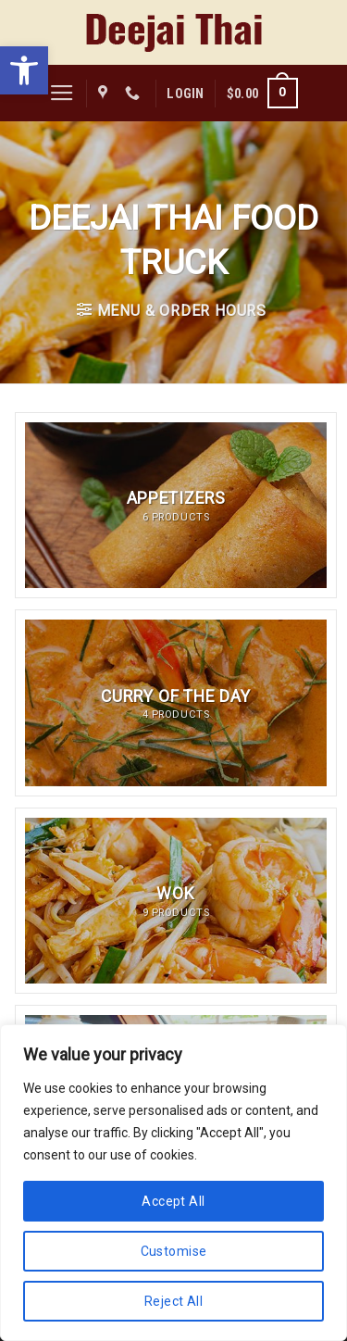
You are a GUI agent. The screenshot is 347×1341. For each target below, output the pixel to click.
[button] (24, 70)
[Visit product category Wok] (176, 901)
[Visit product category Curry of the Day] (176, 702)
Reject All (173, 1301)
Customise (174, 1251)
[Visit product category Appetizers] (176, 505)
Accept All (173, 1201)
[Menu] (62, 94)
